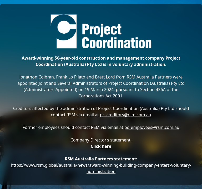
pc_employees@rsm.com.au (151, 127)
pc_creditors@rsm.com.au (125, 115)
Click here (101, 146)
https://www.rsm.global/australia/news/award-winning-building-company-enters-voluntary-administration (101, 168)
